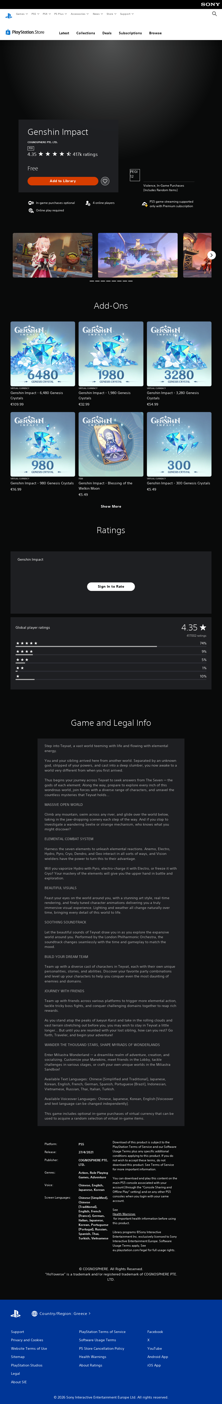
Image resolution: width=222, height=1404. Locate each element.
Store (109, 14)
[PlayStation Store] (26, 27)
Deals (107, 28)
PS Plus (59, 14)
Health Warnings (124, 1209)
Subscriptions (130, 28)
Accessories (78, 14)
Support (125, 14)
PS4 (45, 14)
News (96, 14)
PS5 (33, 14)
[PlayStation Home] (9, 14)
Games (20, 14)
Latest (64, 28)
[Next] (211, 250)
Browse (155, 28)
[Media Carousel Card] (52, 250)
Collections (85, 28)
